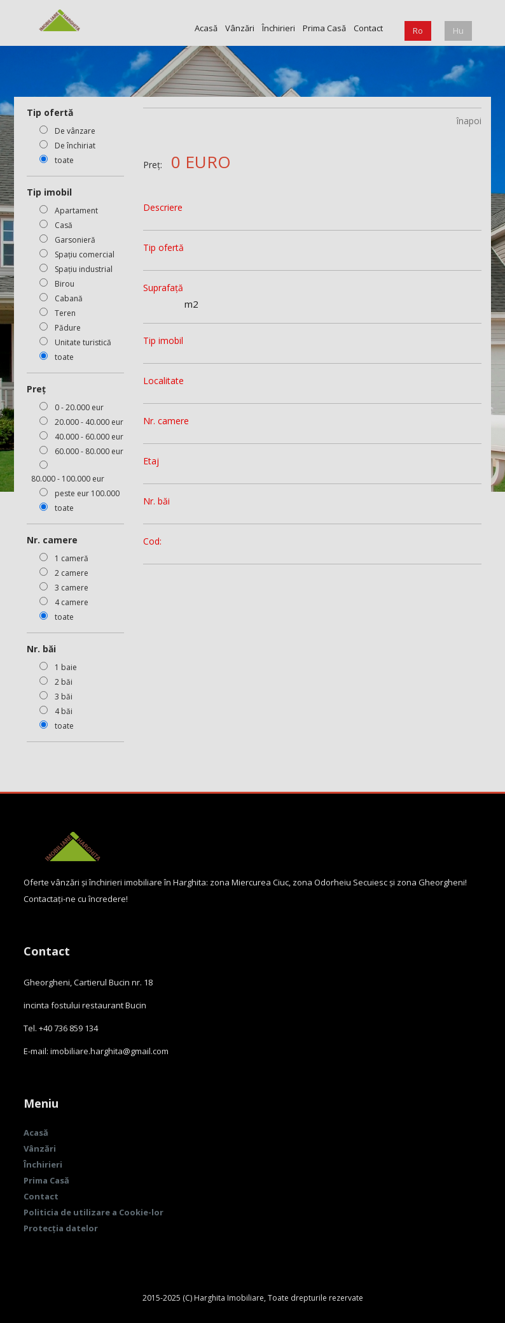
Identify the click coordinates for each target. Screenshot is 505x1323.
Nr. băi (156, 501)
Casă (64, 225)
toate (64, 160)
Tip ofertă (163, 247)
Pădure (68, 327)
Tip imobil (163, 340)
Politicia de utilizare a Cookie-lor (93, 1212)
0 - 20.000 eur (79, 407)
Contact (368, 28)
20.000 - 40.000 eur (89, 422)
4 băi (64, 711)
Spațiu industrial (84, 269)
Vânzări (239, 28)
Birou (64, 284)
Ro (418, 30)
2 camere (71, 573)
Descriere (163, 207)
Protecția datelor (61, 1228)
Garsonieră (75, 240)
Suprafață (163, 288)
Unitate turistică (83, 342)
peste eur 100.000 (87, 493)
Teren (65, 313)
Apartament (76, 210)
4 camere (71, 602)
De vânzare (75, 131)
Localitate (163, 381)
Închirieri (278, 28)
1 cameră (71, 558)
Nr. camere (166, 421)
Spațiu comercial (84, 254)
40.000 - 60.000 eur (89, 436)
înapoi (469, 121)
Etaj (151, 461)
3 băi (64, 696)
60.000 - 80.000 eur (89, 451)
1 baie (66, 667)
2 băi (64, 682)
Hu (458, 30)
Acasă (206, 28)
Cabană (69, 298)
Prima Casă (324, 28)
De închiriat (75, 145)
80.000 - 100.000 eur (67, 478)
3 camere (71, 587)
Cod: (152, 541)
